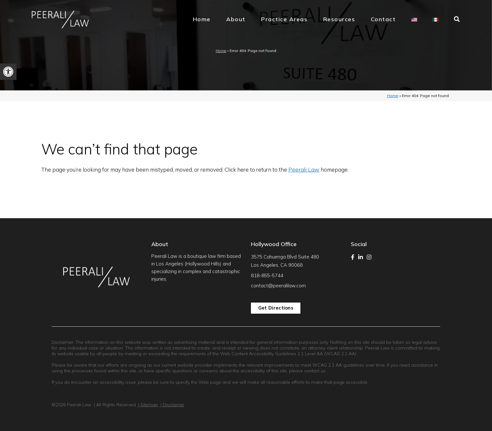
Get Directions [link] (275, 308)
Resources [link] (339, 19)
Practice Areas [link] (284, 19)
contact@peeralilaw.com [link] (278, 286)
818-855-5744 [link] (267, 275)
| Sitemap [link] (147, 405)
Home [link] (202, 19)
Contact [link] (383, 19)
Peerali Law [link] (303, 169)
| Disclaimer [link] (171, 405)
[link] (8, 71)
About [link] (236, 19)
